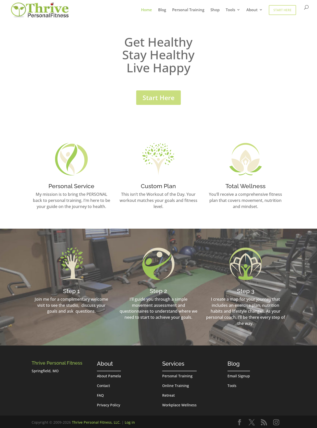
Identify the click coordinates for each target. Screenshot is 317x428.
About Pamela (109, 376)
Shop (215, 10)
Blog (162, 10)
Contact (103, 385)
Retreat (168, 395)
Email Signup (238, 376)
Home (146, 10)
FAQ (100, 395)
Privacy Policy (108, 405)
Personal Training (188, 10)
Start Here (282, 10)
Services (173, 363)
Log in (130, 422)
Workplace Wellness (179, 405)
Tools (230, 10)
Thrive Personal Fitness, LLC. (96, 422)
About (252, 10)
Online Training (175, 385)
